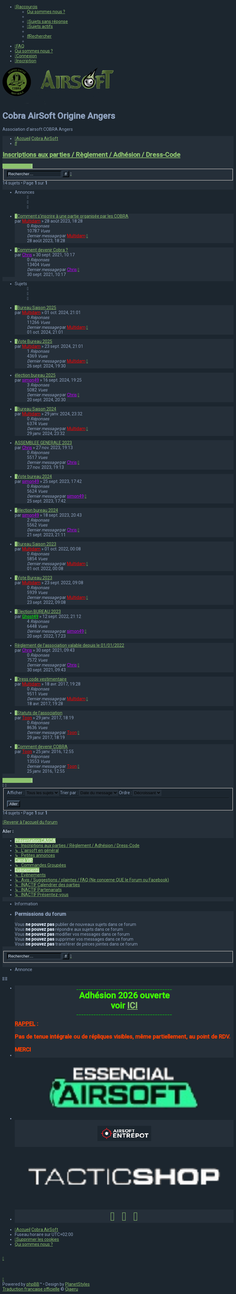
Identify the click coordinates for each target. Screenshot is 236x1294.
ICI (132, 1006)
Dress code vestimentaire (42, 679)
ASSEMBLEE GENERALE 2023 (43, 442)
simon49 (30, 380)
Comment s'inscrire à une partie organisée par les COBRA (72, 216)
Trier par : (89, 792)
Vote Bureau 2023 (34, 577)
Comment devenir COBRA (42, 746)
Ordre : (140, 792)
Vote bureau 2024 (34, 476)
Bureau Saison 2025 (36, 307)
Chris (27, 254)
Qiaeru (71, 1289)
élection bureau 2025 (35, 375)
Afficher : (33, 792)
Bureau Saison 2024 (36, 408)
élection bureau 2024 (37, 510)
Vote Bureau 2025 (34, 341)
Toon (27, 717)
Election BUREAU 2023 (39, 611)
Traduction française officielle (31, 1289)
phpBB (32, 1284)
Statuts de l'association (39, 712)
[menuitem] (46, 11)
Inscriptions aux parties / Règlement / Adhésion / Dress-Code (91, 154)
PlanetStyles (77, 1284)
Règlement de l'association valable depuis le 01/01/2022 (69, 645)
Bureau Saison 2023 (36, 544)
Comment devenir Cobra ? (42, 249)
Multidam (31, 221)
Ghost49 (30, 616)
